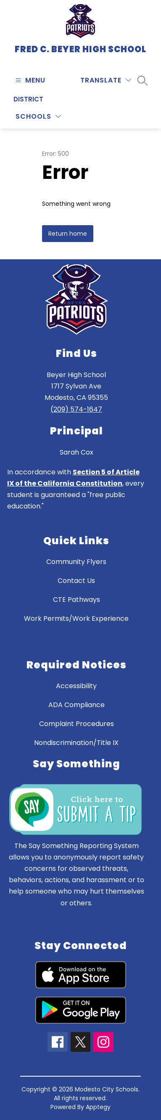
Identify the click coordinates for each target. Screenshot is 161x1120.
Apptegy (98, 1107)
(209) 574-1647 (76, 409)
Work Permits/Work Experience (76, 618)
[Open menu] (29, 80)
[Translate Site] (105, 80)
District (28, 99)
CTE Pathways (76, 599)
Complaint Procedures (76, 724)
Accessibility (76, 686)
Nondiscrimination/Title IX (76, 743)
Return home (67, 233)
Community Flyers (76, 562)
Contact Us (76, 580)
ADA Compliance (76, 705)
